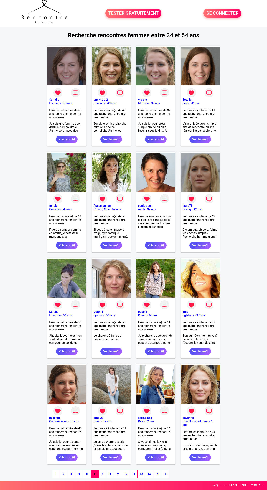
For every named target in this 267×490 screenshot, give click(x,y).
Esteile (187, 99)
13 (149, 474)
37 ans (155, 103)
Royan (142, 315)
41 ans (195, 103)
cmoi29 (99, 418)
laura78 (188, 205)
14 (157, 474)
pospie (142, 312)
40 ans (74, 421)
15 (164, 474)
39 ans (107, 421)
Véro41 (98, 312)
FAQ (215, 485)
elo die (142, 99)
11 (133, 474)
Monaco (143, 103)
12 (141, 474)
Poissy (187, 209)
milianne (54, 418)
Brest (97, 421)
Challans (99, 103)
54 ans (67, 315)
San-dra (54, 99)
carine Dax (145, 418)
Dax (140, 421)
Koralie (53, 312)
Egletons (188, 315)
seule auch (145, 205)
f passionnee (102, 205)
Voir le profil (67, 139)
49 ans (111, 103)
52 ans (116, 209)
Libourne (55, 315)
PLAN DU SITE (238, 485)
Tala (185, 312)
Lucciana (55, 103)
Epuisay (99, 315)
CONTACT (257, 485)
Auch (141, 209)
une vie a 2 (101, 99)
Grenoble (55, 209)
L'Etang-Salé (102, 209)
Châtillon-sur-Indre (195, 421)
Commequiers (58, 421)
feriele (53, 205)
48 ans (67, 209)
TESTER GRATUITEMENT (133, 13)
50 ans (67, 103)
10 (125, 474)
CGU (224, 485)
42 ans (198, 209)
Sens (186, 103)
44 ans (153, 315)
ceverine (188, 418)
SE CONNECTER (222, 13)
